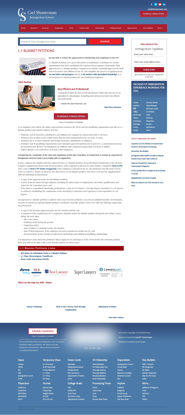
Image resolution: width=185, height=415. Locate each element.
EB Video (145, 370)
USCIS (20, 367)
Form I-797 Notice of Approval (43, 169)
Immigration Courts (125, 364)
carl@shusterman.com (157, 9)
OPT (69, 388)
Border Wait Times (99, 400)
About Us (34, 28)
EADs (70, 379)
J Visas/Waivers (49, 370)
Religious (121, 391)
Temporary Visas (51, 360)
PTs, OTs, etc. (48, 400)
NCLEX (45, 397)
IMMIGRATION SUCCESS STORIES (143, 178)
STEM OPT (72, 391)
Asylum (121, 383)
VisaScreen (47, 391)
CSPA (148, 115)
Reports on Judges (124, 373)
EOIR (20, 379)
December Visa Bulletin (140, 151)
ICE (19, 370)
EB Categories (147, 367)
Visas (71, 28)
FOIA (144, 391)
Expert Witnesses (124, 397)
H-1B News (150, 112)
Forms (135, 127)
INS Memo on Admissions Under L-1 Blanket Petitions (44, 253)
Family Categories (149, 373)
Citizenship (99, 28)
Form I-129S (117, 166)
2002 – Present (148, 364)
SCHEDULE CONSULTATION (153, 14)
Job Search (22, 397)
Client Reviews (151, 106)
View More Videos (116, 318)
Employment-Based (75, 367)
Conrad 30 (22, 391)
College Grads (75, 383)
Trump (135, 103)
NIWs (20, 400)
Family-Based (73, 370)
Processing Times (101, 383)
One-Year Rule (122, 400)
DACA (148, 130)
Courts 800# (122, 367)
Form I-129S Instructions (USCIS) (35, 259)
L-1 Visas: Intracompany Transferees (37, 257)
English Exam (48, 394)
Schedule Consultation (43, 331)
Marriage (136, 124)
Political (120, 388)
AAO (94, 394)
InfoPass (149, 118)
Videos (135, 118)
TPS (143, 397)
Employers (59, 28)
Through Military (99, 373)
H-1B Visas (72, 394)
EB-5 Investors (73, 373)
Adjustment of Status (76, 376)
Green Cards (84, 28)
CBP (19, 373)
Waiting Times (115, 28)
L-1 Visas (46, 373)
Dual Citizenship (98, 379)
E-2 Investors (48, 364)
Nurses (148, 124)
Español (136, 106)
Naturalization (98, 364)
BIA (118, 379)
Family (135, 130)
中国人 (135, 112)
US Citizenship (99, 360)
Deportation (132, 28)
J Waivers (22, 388)
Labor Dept (96, 391)
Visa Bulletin (148, 28)
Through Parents (99, 370)
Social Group (122, 394)
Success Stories (152, 103)
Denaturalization (99, 376)
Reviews (45, 28)
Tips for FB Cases (149, 376)
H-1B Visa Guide (49, 367)
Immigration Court (25, 376)
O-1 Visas (46, 376)
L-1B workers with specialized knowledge (99, 75)
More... (160, 28)
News (21, 360)
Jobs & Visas (47, 388)
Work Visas (137, 115)
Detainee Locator (124, 376)
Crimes (120, 370)
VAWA (144, 400)
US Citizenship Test (100, 367)
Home (23, 28)
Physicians (150, 121)
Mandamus (150, 127)
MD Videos (22, 394)
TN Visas (46, 379)
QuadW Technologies (143, 338)
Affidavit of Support (150, 388)
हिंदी (134, 109)
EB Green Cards (152, 109)
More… (146, 383)
